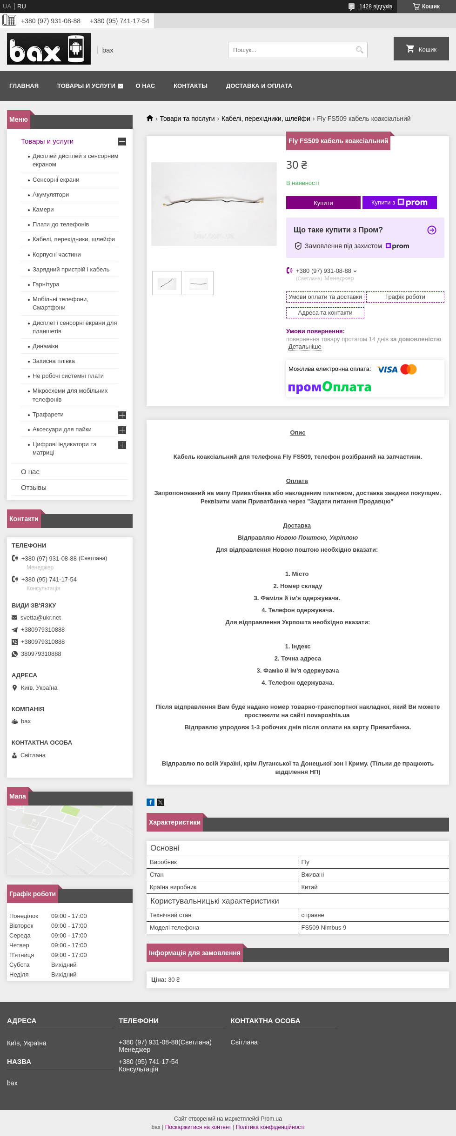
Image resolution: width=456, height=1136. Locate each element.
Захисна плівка (54, 360)
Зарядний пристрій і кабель (71, 269)
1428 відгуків (375, 6)
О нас (145, 85)
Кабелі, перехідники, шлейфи (265, 118)
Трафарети (48, 414)
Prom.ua (271, 1119)
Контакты (191, 85)
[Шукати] (359, 50)
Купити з (399, 202)
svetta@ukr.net (40, 617)
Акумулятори (51, 194)
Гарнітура (46, 284)
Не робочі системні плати (68, 375)
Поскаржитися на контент (198, 1127)
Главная (24, 85)
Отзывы (34, 487)
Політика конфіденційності (270, 1127)
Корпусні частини (57, 254)
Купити (323, 202)
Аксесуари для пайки (62, 429)
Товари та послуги (187, 118)
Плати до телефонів (61, 224)
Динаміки (45, 346)
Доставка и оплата (259, 85)
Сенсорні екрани (56, 179)
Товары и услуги (86, 85)
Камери (43, 209)
